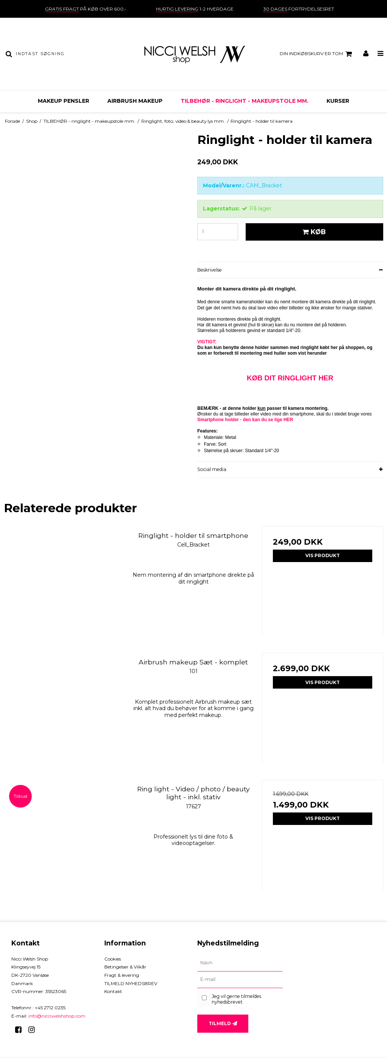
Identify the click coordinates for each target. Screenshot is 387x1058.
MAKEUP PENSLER (63, 100)
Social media (211, 469)
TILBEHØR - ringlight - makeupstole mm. (244, 100)
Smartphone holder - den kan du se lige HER (245, 419)
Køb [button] (313, 232)
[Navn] (240, 963)
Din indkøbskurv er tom (317, 54)
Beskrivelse (209, 270)
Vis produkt (322, 555)
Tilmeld (220, 1023)
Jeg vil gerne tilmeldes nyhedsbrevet (236, 999)
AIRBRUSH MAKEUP (135, 100)
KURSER (338, 100)
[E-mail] (240, 980)
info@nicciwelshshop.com (56, 1016)
